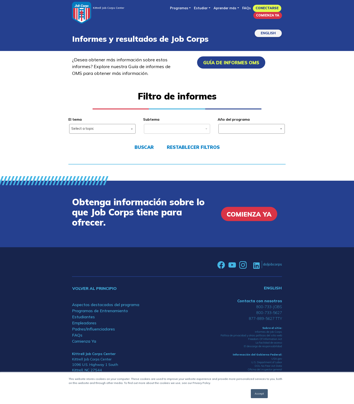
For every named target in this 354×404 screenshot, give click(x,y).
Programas (179, 8)
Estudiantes (83, 316)
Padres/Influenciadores (93, 329)
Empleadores (84, 323)
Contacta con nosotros (259, 300)
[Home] (81, 13)
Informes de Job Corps (268, 331)
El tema (75, 119)
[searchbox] (221, 128)
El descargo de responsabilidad (263, 346)
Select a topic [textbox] (82, 128)
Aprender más (225, 8)
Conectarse (267, 8)
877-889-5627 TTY (265, 318)
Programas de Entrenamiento (100, 310)
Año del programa (234, 119)
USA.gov (276, 358)
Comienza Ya (267, 15)
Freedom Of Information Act (265, 339)
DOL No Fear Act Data (268, 365)
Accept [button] (259, 393)
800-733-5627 (269, 312)
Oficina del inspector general (265, 369)
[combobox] (102, 129)
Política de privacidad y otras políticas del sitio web (251, 335)
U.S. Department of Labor (266, 362)
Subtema (151, 119)
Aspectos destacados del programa (105, 304)
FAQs (246, 8)
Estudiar (201, 8)
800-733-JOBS (269, 306)
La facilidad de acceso (269, 342)
